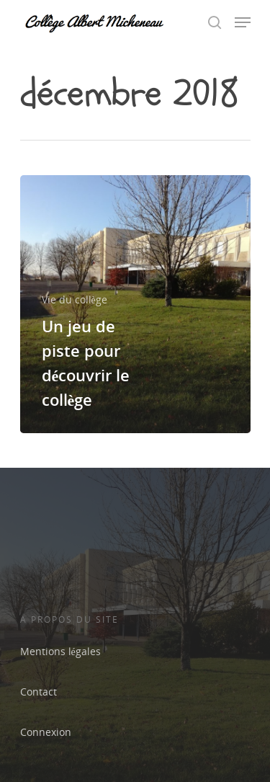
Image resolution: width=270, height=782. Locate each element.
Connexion (45, 732)
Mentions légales (60, 651)
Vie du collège (74, 299)
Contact (38, 691)
